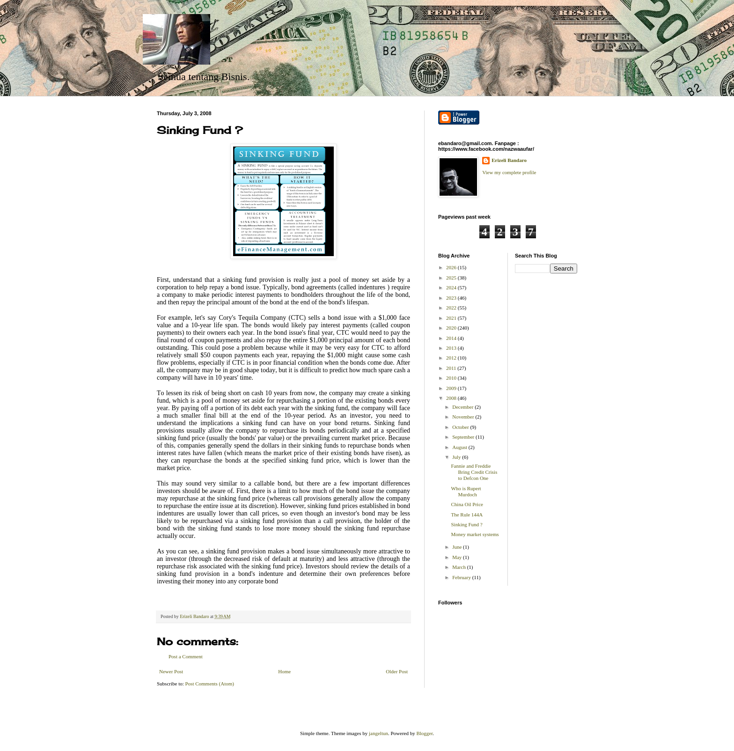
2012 (452, 358)
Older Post (397, 671)
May (457, 557)
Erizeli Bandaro (509, 160)
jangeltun (378, 733)
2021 (452, 318)
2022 (452, 307)
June (457, 547)
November (463, 417)
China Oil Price (467, 504)
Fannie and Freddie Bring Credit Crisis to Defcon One (474, 472)
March (459, 567)
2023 (452, 298)
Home (284, 671)
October (461, 427)
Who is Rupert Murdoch (466, 491)
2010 (452, 378)
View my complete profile (509, 172)
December (463, 407)
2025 (452, 277)
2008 (452, 398)
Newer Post (171, 671)
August (460, 447)
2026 (452, 267)
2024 (452, 287)
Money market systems (475, 534)
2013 (452, 348)
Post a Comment (186, 656)
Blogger (424, 733)
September (464, 437)
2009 (452, 388)
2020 (452, 328)
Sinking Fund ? (466, 524)
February (462, 577)
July (457, 457)
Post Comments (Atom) (210, 683)
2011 (451, 368)
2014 (452, 338)
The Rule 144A (467, 514)
